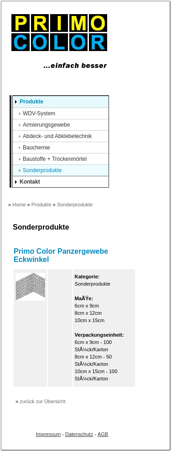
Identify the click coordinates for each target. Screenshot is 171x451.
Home (19, 204)
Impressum (48, 434)
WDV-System (39, 113)
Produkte (31, 101)
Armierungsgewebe (46, 125)
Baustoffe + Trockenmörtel (55, 159)
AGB (103, 434)
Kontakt (30, 182)
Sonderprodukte (42, 170)
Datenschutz (79, 434)
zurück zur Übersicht (42, 401)
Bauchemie (36, 147)
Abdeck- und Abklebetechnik (57, 136)
